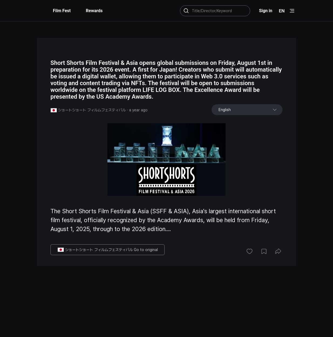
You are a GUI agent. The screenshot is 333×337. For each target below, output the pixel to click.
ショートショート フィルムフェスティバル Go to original (107, 249)
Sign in (265, 10)
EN (282, 11)
